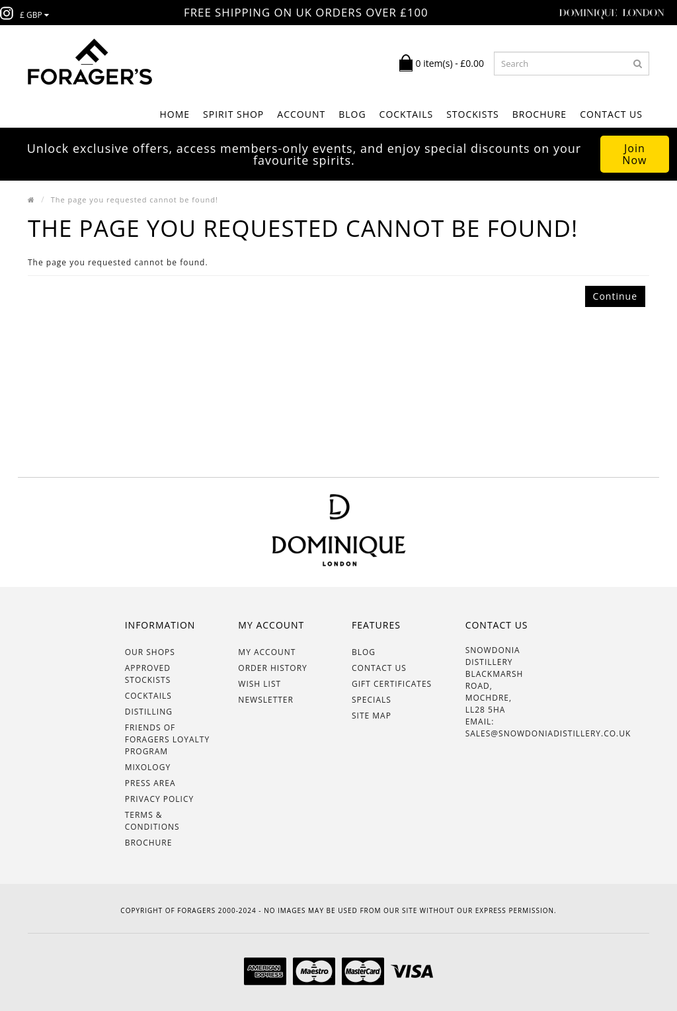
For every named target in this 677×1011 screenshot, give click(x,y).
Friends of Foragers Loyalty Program (167, 739)
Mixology (148, 767)
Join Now (634, 154)
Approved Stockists (148, 673)
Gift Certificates (392, 683)
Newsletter (266, 699)
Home (174, 114)
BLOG (352, 114)
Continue (615, 296)
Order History (272, 668)
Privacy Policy (159, 799)
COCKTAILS (406, 114)
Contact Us (611, 114)
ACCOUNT (301, 114)
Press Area (150, 783)
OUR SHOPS (150, 652)
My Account (267, 652)
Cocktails (148, 695)
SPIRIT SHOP (233, 114)
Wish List (259, 683)
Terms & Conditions (152, 820)
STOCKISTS (472, 114)
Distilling (149, 711)
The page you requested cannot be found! (134, 199)
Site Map (371, 715)
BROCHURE (539, 114)
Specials (371, 699)
